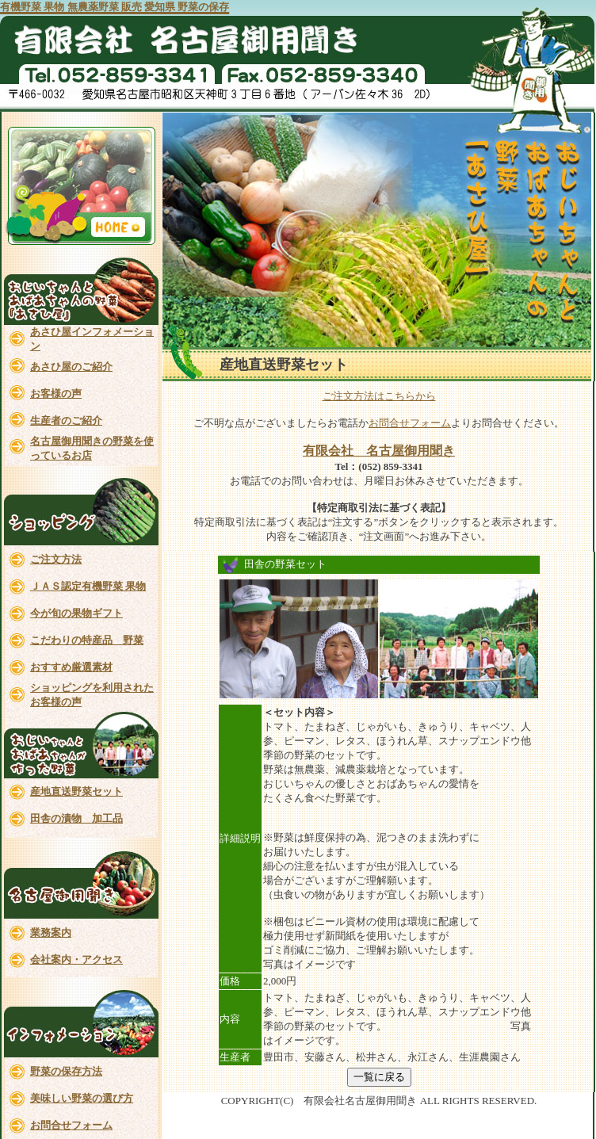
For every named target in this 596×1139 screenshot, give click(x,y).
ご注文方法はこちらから (379, 396)
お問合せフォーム (410, 423)
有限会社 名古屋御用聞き (379, 450)
